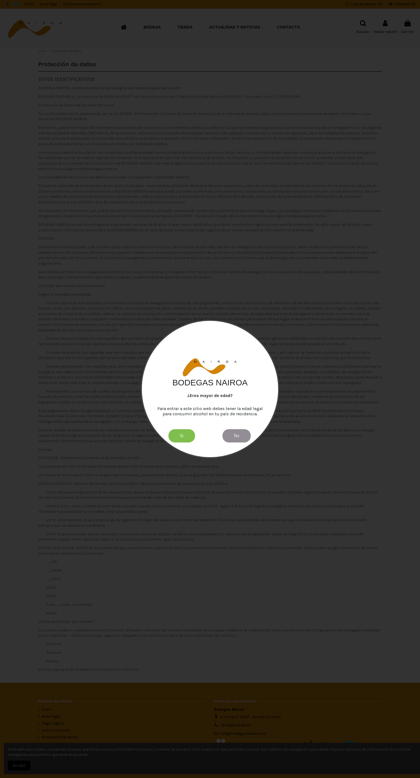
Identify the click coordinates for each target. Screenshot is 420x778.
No (236, 435)
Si (181, 435)
